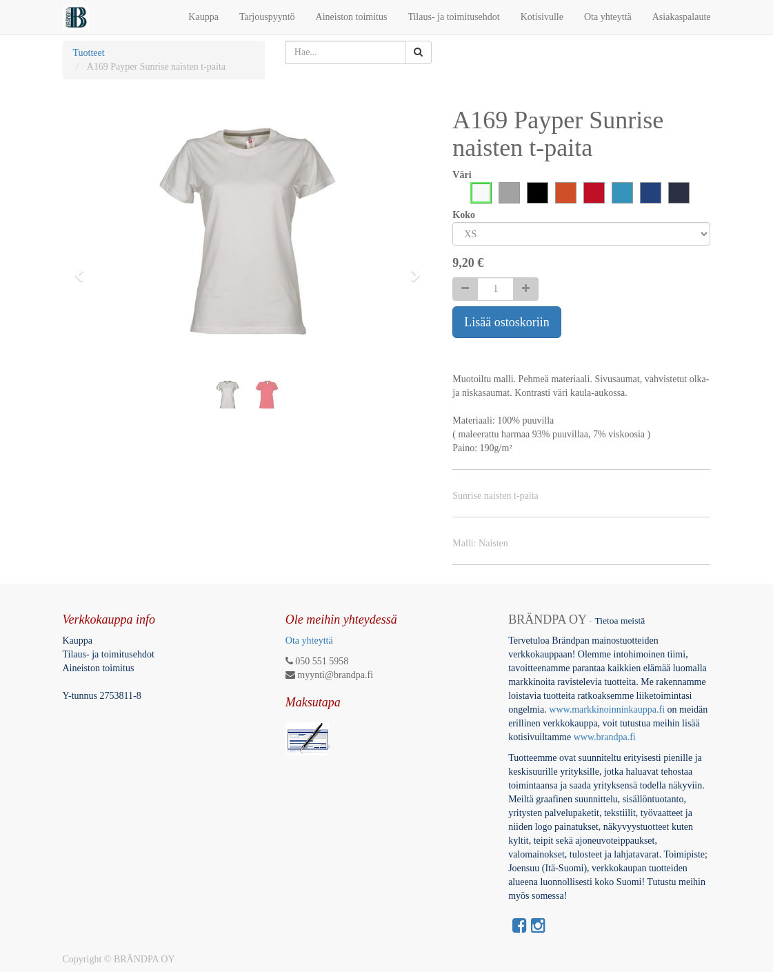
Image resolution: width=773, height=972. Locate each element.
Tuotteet (89, 53)
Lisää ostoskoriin (507, 322)
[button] (83, 269)
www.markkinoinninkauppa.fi (607, 709)
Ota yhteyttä (309, 640)
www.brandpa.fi (606, 737)
